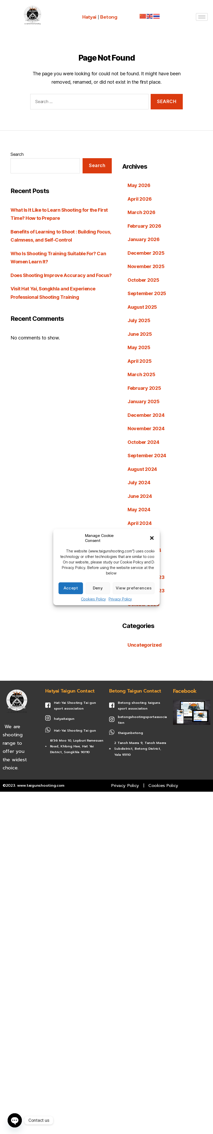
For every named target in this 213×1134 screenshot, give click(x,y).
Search (17, 154)
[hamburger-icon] (202, 17)
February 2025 (144, 388)
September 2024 (147, 455)
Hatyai (89, 17)
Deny (98, 587)
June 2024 (140, 496)
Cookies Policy (93, 599)
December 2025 (146, 253)
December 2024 (146, 415)
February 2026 (144, 226)
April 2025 (139, 361)
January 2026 (144, 239)
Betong (108, 17)
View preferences (134, 587)
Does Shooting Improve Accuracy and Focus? (61, 275)
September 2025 (147, 293)
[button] (152, 538)
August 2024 (142, 469)
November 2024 (146, 428)
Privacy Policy (120, 599)
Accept (71, 587)
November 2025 (146, 266)
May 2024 (139, 509)
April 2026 (139, 199)
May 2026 (139, 185)
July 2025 (139, 320)
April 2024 (139, 523)
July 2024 (139, 482)
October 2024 (143, 442)
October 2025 (143, 280)
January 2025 (144, 401)
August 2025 (142, 307)
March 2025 (141, 374)
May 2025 (139, 347)
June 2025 (140, 334)
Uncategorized (145, 645)
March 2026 (141, 212)
